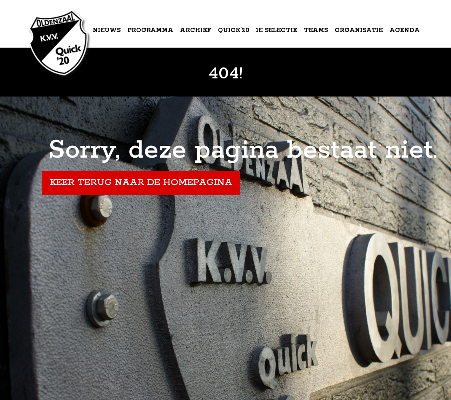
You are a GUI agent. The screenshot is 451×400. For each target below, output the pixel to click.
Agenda (404, 30)
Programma (150, 30)
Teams (316, 30)
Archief (195, 30)
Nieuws (107, 30)
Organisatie (359, 30)
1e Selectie (276, 30)
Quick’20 (233, 30)
